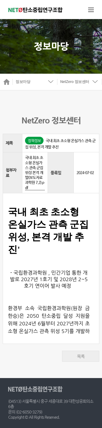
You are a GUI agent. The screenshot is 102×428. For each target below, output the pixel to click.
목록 (81, 356)
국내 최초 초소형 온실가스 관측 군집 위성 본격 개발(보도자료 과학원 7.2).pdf (34, 172)
